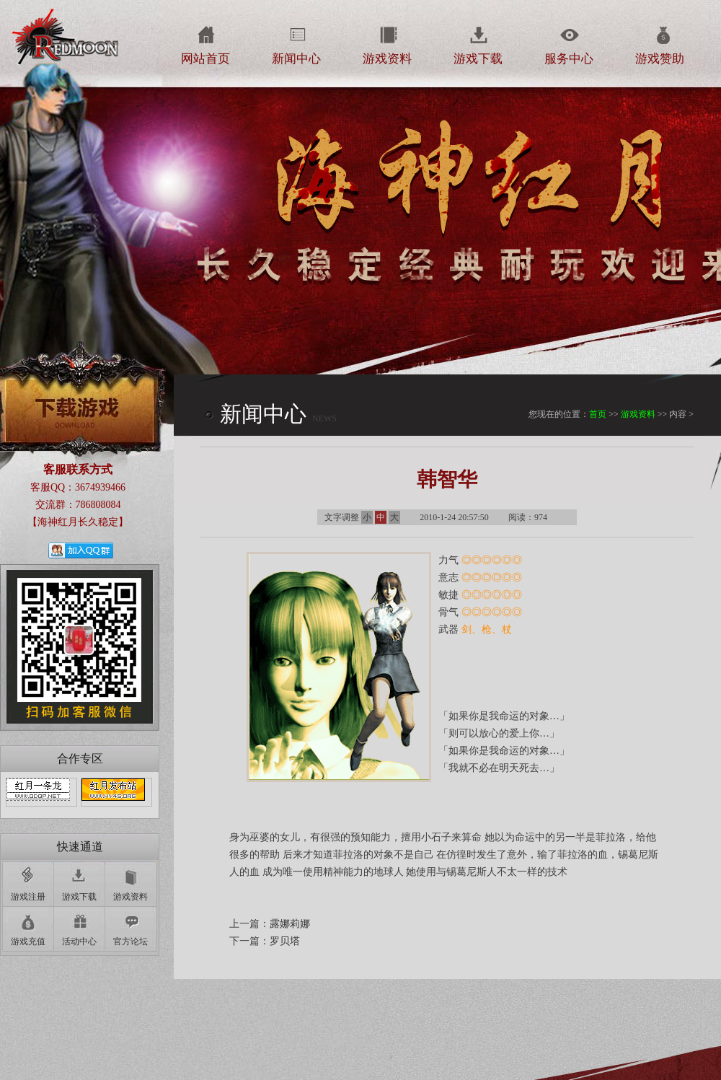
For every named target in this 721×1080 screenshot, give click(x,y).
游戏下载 (478, 59)
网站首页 (205, 59)
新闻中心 (296, 59)
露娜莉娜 (290, 923)
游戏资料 (387, 59)
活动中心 (79, 941)
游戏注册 (28, 897)
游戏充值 (28, 941)
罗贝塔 (285, 941)
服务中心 (568, 59)
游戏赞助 (659, 59)
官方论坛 (130, 941)
